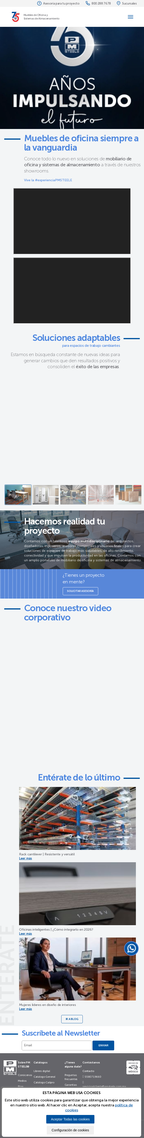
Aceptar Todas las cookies (70, 1119)
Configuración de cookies (70, 1130)
